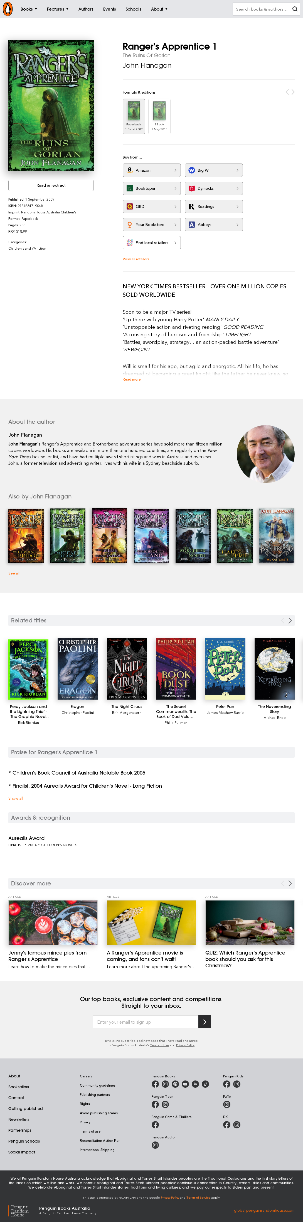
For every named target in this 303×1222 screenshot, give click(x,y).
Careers (86, 1076)
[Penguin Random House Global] (23, 1210)
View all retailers (136, 258)
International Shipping (97, 1149)
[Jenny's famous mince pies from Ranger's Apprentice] (53, 922)
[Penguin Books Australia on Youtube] (185, 1084)
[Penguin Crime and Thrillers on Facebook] (155, 1124)
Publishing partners (95, 1094)
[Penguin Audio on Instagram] (155, 1145)
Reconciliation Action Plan (100, 1140)
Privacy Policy (185, 1045)
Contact (16, 1097)
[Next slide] (290, 621)
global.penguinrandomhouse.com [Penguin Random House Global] (264, 1210)
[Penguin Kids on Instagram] (236, 1084)
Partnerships (19, 1130)
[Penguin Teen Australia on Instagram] (165, 1104)
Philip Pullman (176, 722)
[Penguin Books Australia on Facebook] (155, 1084)
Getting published (25, 1108)
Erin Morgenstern (126, 712)
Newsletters (18, 1119)
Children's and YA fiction (27, 248)
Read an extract (51, 185)
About (14, 1076)
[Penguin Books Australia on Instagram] (165, 1084)
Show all (15, 798)
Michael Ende (274, 717)
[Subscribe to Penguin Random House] (204, 1021)
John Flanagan (147, 65)
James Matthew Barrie (225, 712)
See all (13, 573)
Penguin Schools (24, 1141)
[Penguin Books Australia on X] (175, 1084)
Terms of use (90, 1131)
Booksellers (18, 1086)
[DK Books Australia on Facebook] (226, 1124)
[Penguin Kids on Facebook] (226, 1084)
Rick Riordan (28, 722)
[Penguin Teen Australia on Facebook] (155, 1104)
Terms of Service (198, 1197)
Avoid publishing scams (99, 1112)
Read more (132, 379)
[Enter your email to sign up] (145, 1022)
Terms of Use (159, 1045)
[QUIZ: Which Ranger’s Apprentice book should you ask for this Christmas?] (250, 922)
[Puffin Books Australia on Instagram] (226, 1104)
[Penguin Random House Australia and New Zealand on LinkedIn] (195, 1084)
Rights (85, 1103)
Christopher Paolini (77, 712)
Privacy (85, 1121)
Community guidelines (97, 1085)
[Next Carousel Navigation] (290, 883)
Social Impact (21, 1152)
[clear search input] (294, 9)
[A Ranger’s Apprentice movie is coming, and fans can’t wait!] (151, 922)
